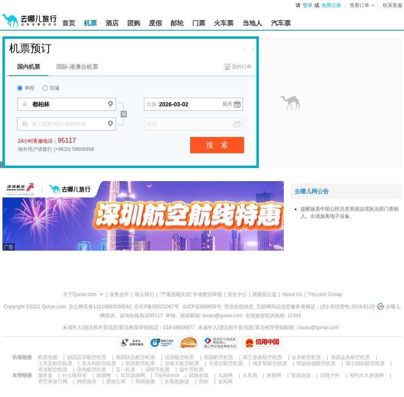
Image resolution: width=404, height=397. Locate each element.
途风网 (225, 381)
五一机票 (125, 369)
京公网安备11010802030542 (100, 307)
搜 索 (217, 145)
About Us (292, 294)
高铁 (204, 381)
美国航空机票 (218, 357)
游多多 (45, 375)
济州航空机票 (91, 369)
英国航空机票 (140, 363)
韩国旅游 (145, 381)
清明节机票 (157, 369)
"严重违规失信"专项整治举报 (190, 294)
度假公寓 (116, 381)
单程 (25, 88)
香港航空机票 (52, 369)
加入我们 (144, 294)
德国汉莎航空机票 (86, 357)
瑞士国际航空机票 (365, 363)
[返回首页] (29, 17)
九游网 (225, 375)
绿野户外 (330, 375)
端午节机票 (191, 369)
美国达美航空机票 (350, 357)
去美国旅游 (176, 381)
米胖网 (274, 375)
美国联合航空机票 (135, 357)
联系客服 (392, 5)
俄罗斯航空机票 (270, 363)
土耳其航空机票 (55, 363)
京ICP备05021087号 (156, 307)
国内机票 (28, 66)
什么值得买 (74, 375)
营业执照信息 (239, 307)
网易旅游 (87, 381)
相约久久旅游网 (367, 375)
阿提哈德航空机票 (316, 363)
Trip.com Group (324, 294)
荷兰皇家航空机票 (262, 357)
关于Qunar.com (80, 294)
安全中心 (237, 294)
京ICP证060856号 (201, 307)
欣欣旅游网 (133, 375)
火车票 (249, 375)
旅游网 (103, 375)
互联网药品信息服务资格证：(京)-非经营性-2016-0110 (315, 307)
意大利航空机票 (99, 363)
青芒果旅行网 (52, 381)
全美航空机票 (306, 357)
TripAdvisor (167, 375)
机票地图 (48, 357)
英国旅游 (301, 375)
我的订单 (241, 67)
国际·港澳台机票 (77, 66)
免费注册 (331, 5)
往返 (51, 88)
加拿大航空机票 (182, 363)
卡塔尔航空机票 (226, 363)
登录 (307, 5)
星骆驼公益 (264, 294)
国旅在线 (199, 375)
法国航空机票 (179, 357)
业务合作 (119, 294)
